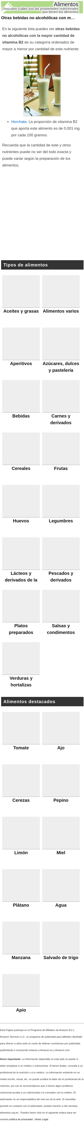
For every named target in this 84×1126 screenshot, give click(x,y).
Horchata (18, 122)
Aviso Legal (41, 1119)
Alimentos (66, 4)
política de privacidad (20, 1119)
